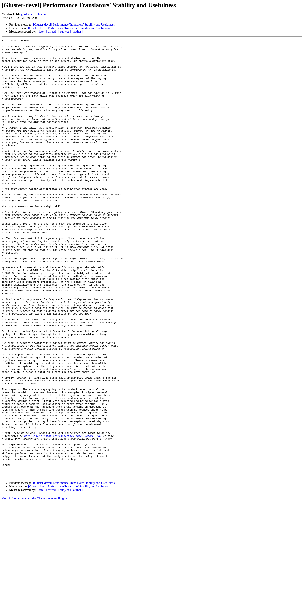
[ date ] (41, 31)
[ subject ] (64, 31)
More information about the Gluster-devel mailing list (35, 585)
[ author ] (77, 31)
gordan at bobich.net (33, 14)
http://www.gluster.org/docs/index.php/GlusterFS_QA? (62, 515)
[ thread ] (52, 31)
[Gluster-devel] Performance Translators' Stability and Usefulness (74, 24)
